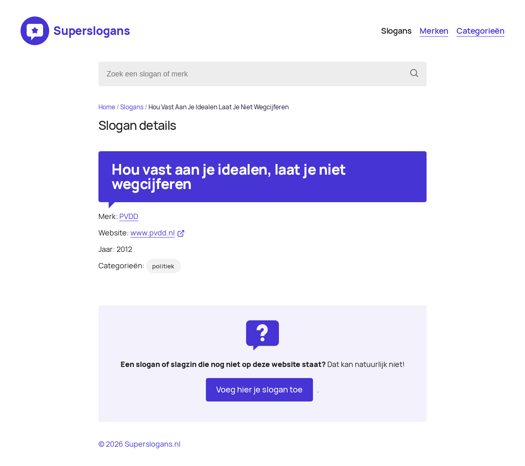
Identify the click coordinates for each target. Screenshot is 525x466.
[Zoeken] (414, 74)
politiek (163, 266)
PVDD (128, 216)
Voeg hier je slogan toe (259, 389)
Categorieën (480, 30)
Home (106, 107)
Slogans (396, 30)
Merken (434, 30)
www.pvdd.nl (152, 233)
